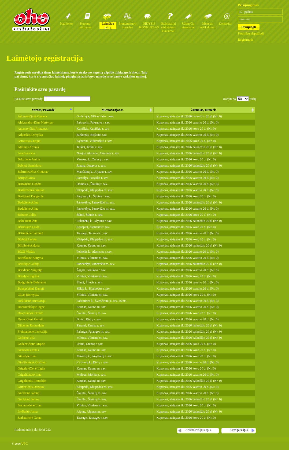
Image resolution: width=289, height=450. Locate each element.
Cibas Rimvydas (28, 295)
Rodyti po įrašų (239, 99)
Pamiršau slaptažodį (251, 33)
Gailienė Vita (26, 338)
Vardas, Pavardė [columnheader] (43, 110)
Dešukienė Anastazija (32, 301)
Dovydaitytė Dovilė (30, 313)
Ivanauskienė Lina (29, 405)
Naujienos (66, 23)
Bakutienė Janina (29, 159)
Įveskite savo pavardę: (52, 99)
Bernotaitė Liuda (28, 227)
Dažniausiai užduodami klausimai (168, 27)
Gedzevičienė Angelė (31, 344)
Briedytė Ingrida (28, 276)
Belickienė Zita (28, 221)
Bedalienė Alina (28, 202)
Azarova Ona (26, 153)
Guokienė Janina (28, 393)
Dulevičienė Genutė (30, 319)
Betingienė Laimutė (30, 233)
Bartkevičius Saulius (31, 190)
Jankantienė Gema (29, 418)
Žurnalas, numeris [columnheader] (203, 110)
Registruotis (245, 39)
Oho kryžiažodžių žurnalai (31, 19)
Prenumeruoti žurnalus (127, 25)
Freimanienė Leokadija (32, 331)
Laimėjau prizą (108, 25)
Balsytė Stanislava (29, 165)
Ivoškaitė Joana (28, 411)
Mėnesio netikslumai (207, 25)
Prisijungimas (248, 5)
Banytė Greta (26, 178)
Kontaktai (225, 23)
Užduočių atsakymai (188, 25)
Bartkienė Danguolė (30, 196)
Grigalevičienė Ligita (31, 368)
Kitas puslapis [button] (238, 430)
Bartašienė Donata (29, 184)
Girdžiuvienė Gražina (32, 362)
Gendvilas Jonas (28, 350)
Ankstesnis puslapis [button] (198, 430)
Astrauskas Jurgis (29, 141)
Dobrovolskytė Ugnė (31, 307)
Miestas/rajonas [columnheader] (112, 110)
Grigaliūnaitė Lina (29, 374)
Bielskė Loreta (27, 239)
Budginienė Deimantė (32, 282)
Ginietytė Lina (27, 356)
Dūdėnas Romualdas (31, 325)
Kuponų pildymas (85, 25)
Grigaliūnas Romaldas (32, 381)
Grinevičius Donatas (31, 387)
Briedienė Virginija (30, 270)
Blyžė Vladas (26, 251)
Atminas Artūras (28, 147)
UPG (24, 443)
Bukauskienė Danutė (31, 288)
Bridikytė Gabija (28, 264)
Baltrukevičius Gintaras (33, 172)
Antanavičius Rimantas (33, 128)
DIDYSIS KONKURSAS (149, 25)
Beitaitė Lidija (27, 215)
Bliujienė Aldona (29, 245)
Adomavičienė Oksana (32, 116)
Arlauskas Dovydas (30, 135)
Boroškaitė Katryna (30, 258)
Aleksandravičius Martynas (35, 122)
